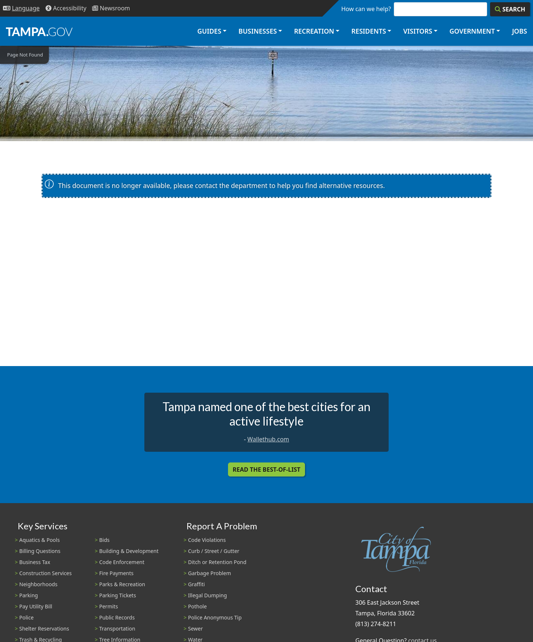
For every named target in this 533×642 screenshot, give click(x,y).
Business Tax (34, 562)
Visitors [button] (417, 31)
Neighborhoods (38, 584)
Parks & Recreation (122, 584)
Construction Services (45, 573)
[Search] (510, 9)
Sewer (195, 628)
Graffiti (196, 584)
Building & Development (128, 550)
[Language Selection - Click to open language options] (21, 8)
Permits (108, 606)
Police (26, 617)
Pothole (197, 606)
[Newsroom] (111, 8)
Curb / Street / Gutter (213, 550)
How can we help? (366, 9)
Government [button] (472, 31)
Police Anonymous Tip (215, 617)
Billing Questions (39, 550)
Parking (28, 595)
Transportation (117, 628)
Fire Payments (116, 573)
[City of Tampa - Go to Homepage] (39, 31)
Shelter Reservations (44, 628)
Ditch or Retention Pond (217, 562)
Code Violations (207, 539)
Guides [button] (209, 31)
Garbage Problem (209, 573)
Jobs (519, 31)
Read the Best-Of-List (267, 469)
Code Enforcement (121, 562)
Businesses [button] (257, 31)
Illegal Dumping (207, 595)
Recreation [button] (314, 31)
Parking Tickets (117, 595)
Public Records (117, 617)
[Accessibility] (66, 8)
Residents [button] (368, 31)
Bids (104, 539)
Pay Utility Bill (35, 606)
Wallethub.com (268, 439)
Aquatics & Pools (39, 539)
